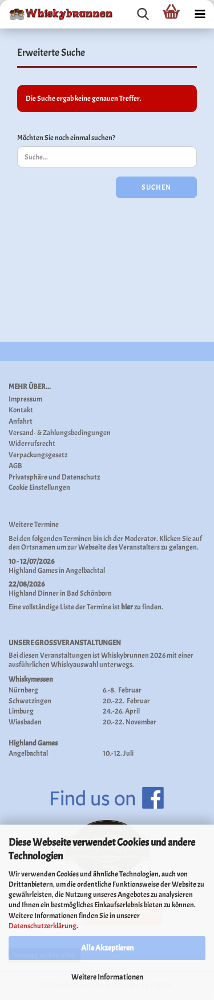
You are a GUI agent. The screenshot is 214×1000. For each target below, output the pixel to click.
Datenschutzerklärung (42, 926)
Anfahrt (21, 421)
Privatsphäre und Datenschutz (54, 477)
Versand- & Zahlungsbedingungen (60, 433)
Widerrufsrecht (32, 444)
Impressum (25, 399)
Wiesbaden (25, 722)
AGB (15, 466)
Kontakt (21, 410)
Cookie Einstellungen (39, 487)
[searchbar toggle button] (142, 14)
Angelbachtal (85, 570)
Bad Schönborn (89, 593)
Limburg (21, 711)
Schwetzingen (30, 701)
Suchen (156, 187)
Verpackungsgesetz (38, 455)
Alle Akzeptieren (107, 948)
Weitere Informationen (107, 977)
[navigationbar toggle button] (199, 14)
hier (127, 607)
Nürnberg (23, 690)
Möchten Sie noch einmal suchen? (66, 137)
